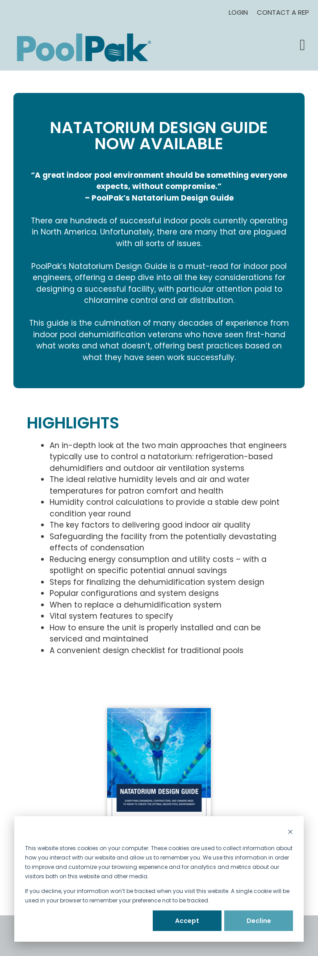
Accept (187, 920)
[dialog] (159, 879)
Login (238, 12)
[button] (302, 45)
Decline (259, 920)
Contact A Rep (283, 12)
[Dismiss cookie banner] (290, 832)
